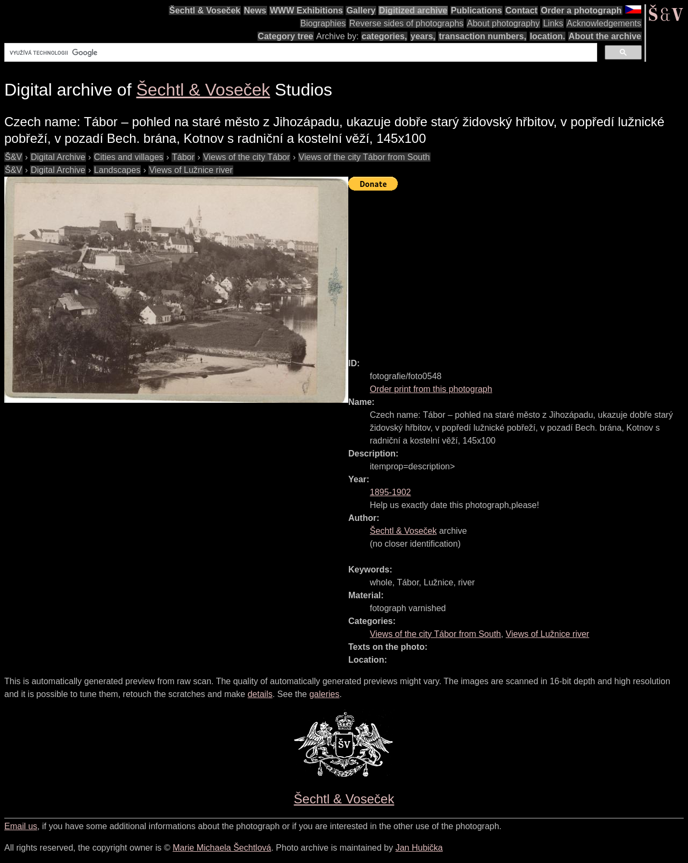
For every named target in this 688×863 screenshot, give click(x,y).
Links (553, 23)
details (260, 694)
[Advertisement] (518, 269)
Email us (20, 826)
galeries (324, 694)
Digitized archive (413, 10)
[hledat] (300, 52)
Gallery (360, 10)
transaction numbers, (482, 36)
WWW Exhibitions (306, 10)
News (255, 10)
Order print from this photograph (431, 389)
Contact (521, 10)
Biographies (323, 23)
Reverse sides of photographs (406, 23)
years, (423, 36)
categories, (384, 36)
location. (547, 36)
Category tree (285, 36)
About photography (503, 23)
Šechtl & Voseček (204, 10)
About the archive (605, 36)
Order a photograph (581, 10)
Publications (476, 10)
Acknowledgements (604, 23)
